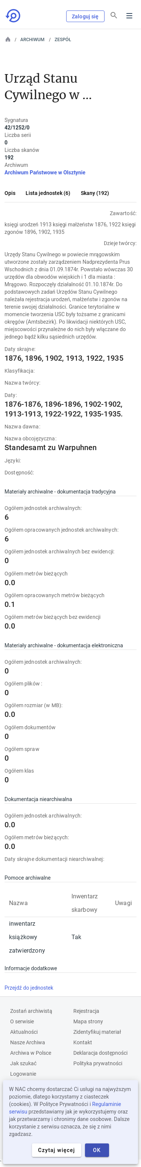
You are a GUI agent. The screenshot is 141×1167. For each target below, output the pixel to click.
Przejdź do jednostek (29, 988)
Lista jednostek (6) (48, 193)
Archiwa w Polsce (30, 1053)
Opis (10, 193)
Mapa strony (88, 1021)
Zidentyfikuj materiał (97, 1032)
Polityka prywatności (97, 1063)
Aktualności (24, 1032)
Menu (129, 15)
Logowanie (23, 1074)
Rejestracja (86, 1011)
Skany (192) (95, 193)
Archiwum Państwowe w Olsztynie (45, 172)
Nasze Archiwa (27, 1042)
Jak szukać (23, 1063)
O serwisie (22, 1021)
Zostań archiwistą (31, 1011)
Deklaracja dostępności (100, 1053)
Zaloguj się (85, 16)
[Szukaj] (114, 15)
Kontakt (82, 1042)
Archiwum (32, 39)
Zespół (63, 39)
